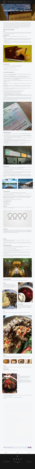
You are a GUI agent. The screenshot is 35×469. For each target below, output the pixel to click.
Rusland (12, 430)
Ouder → (29, 435)
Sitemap (17, 445)
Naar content (17, 17)
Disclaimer (15, 444)
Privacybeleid (18, 444)
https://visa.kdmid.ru (19, 65)
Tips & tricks (6, 430)
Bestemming (9, 430)
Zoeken (31, 2)
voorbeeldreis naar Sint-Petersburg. (18, 394)
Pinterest (21, 442)
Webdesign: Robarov (29, 444)
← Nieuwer (5, 435)
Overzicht (17, 435)
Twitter (16, 442)
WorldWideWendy (4, 1)
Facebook (14, 442)
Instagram (18, 442)
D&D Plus (4, 99)
